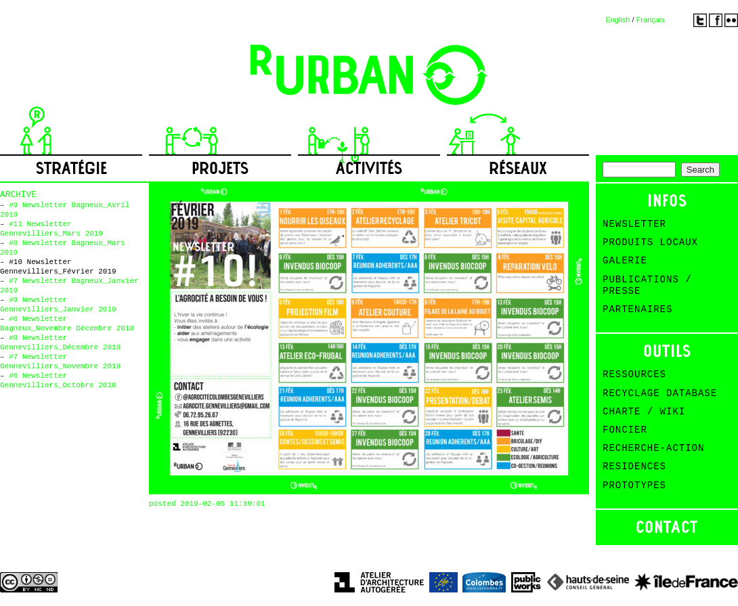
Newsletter (634, 224)
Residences (634, 466)
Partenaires (637, 309)
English (617, 20)
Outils (667, 351)
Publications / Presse (647, 285)
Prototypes (634, 485)
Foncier (625, 430)
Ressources (634, 374)
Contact (667, 527)
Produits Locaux (650, 242)
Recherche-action (653, 448)
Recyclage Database (660, 393)
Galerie (625, 261)
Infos (667, 200)
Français (650, 20)
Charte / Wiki (644, 412)
